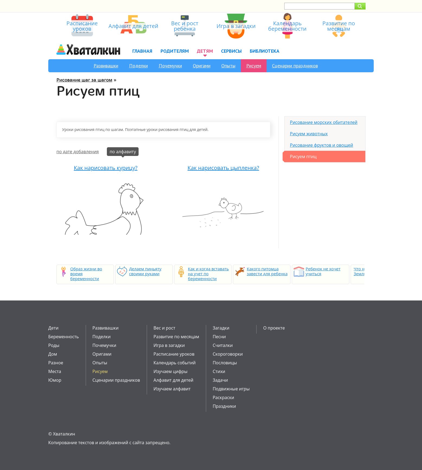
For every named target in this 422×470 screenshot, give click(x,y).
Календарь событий (175, 363)
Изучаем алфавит (172, 389)
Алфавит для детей (173, 380)
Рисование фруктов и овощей (321, 145)
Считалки (223, 345)
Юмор (54, 380)
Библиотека (264, 51)
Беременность (63, 337)
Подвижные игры (231, 389)
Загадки (221, 328)
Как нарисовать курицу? (106, 167)
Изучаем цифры (170, 371)
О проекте (274, 328)
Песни (219, 337)
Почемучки (170, 65)
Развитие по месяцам (176, 337)
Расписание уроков (174, 354)
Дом (52, 354)
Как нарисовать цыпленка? (223, 167)
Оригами (201, 65)
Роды (53, 345)
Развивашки (106, 65)
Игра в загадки (169, 345)
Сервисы (231, 51)
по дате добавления (77, 152)
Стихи (219, 371)
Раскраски (223, 397)
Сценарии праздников (295, 65)
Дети (53, 328)
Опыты (228, 65)
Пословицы (225, 363)
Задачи (220, 380)
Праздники (224, 406)
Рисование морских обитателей (323, 122)
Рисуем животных (309, 134)
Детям (205, 51)
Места (54, 371)
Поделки (138, 65)
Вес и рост (164, 328)
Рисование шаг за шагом (84, 80)
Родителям (175, 51)
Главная (142, 51)
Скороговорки (228, 354)
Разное (55, 363)
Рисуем (253, 65)
